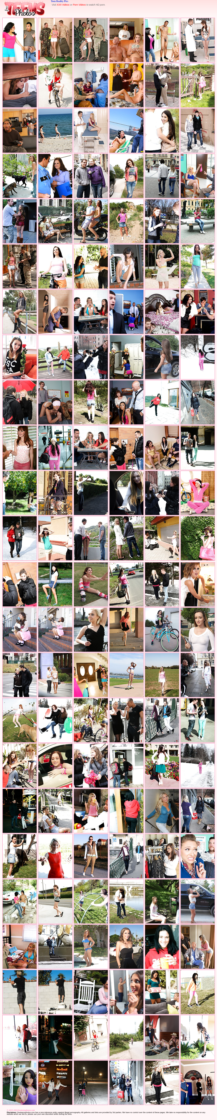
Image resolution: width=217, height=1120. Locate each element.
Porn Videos (79, 4)
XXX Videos (63, 4)
